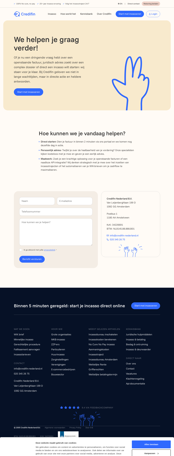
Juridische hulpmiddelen (139, 334)
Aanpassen (151, 436)
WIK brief (19, 334)
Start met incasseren (130, 13)
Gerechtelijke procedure (27, 344)
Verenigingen (58, 364)
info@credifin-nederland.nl (124, 235)
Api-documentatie (135, 383)
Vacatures (131, 373)
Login (154, 13)
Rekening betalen (151, 3)
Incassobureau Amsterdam (103, 359)
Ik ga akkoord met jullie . (40, 250)
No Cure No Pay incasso (102, 344)
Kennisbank (86, 13)
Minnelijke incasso (23, 339)
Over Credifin (104, 13)
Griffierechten (96, 369)
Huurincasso (58, 354)
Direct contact (134, 3)
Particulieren (58, 349)
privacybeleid (49, 250)
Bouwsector (57, 374)
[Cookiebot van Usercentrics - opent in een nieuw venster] (17, 451)
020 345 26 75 (117, 239)
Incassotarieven (22, 354)
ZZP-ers (55, 344)
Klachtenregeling (135, 378)
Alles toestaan (151, 427)
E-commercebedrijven (63, 369)
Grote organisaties (61, 334)
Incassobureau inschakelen (103, 334)
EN (121, 3)
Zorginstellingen (60, 359)
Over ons (131, 363)
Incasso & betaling (135, 339)
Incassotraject (96, 354)
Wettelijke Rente (97, 364)
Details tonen (42, 450)
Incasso (52, 13)
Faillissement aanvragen (27, 349)
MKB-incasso (58, 339)
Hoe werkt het (68, 13)
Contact (130, 368)
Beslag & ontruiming (137, 344)
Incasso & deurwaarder (138, 349)
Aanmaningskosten (99, 349)
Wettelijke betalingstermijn (103, 374)
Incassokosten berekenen (102, 339)
